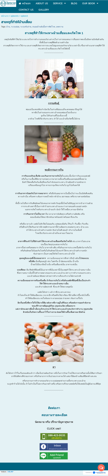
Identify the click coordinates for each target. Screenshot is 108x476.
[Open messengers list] (101, 467)
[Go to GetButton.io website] (101, 473)
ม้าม (8, 27)
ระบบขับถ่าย (25, 27)
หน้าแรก (4, 16)
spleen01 (15, 16)
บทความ (59, 27)
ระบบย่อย (15, 27)
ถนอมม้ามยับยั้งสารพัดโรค (43, 27)
